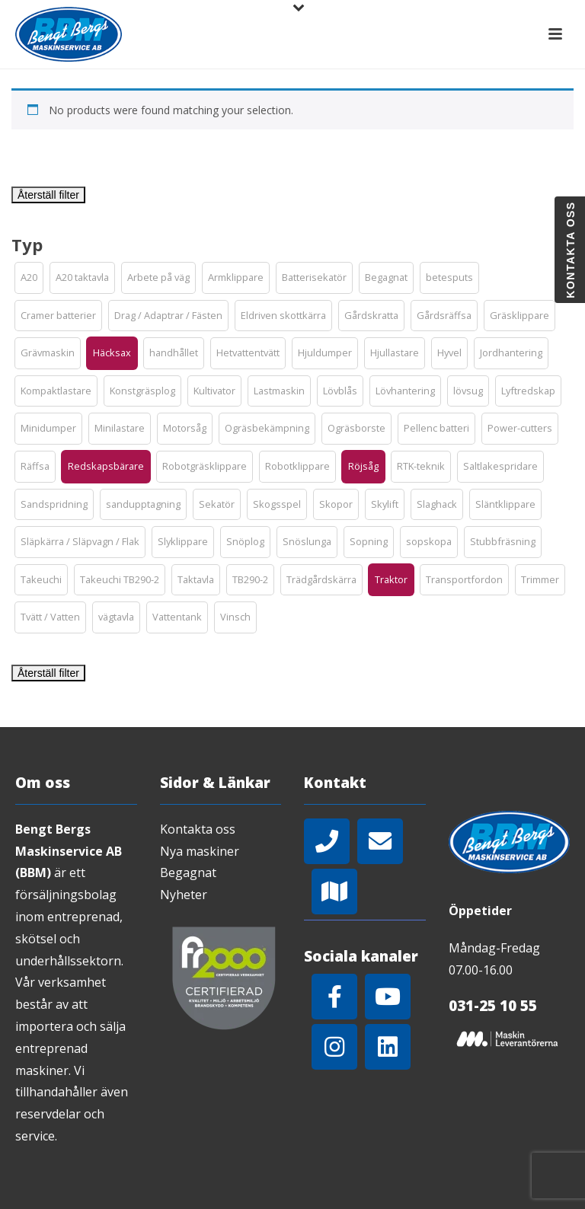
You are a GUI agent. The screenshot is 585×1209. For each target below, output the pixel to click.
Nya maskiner (199, 851)
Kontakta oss (197, 829)
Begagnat (188, 872)
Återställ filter (48, 195)
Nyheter (183, 894)
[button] (29, 278)
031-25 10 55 (493, 1006)
